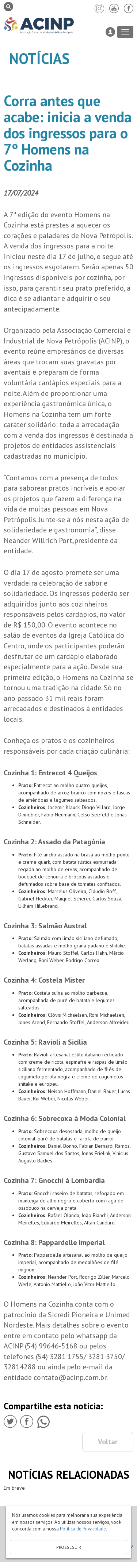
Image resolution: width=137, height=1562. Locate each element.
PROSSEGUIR (68, 1547)
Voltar (108, 1441)
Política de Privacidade (83, 1529)
